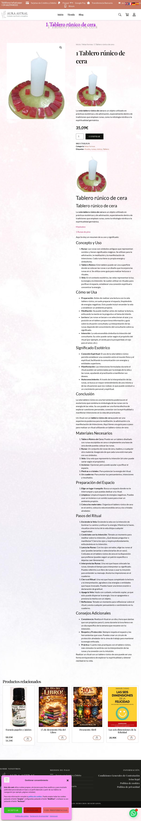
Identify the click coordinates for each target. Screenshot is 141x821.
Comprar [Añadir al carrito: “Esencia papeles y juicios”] (28, 739)
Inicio (60, 14)
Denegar (32, 810)
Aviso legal (134, 779)
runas (93, 149)
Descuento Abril (87, 729)
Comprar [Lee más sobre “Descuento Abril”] (97, 738)
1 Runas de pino (83, 232)
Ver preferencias (55, 810)
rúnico (99, 149)
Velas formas (87, 44)
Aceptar (13, 810)
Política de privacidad (128, 786)
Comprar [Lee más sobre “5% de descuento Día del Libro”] (62, 738)
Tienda (71, 14)
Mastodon (81, 226)
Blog (81, 14)
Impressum (54, 816)
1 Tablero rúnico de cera (71, 24)
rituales (87, 149)
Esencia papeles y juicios (18, 729)
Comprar (94, 136)
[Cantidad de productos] (80, 136)
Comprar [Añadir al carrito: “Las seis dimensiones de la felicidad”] (132, 738)
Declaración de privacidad (39, 816)
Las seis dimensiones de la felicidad (122, 731)
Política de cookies (22, 816)
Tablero (106, 149)
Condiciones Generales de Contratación (119, 775)
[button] (67, 780)
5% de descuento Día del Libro (53, 731)
